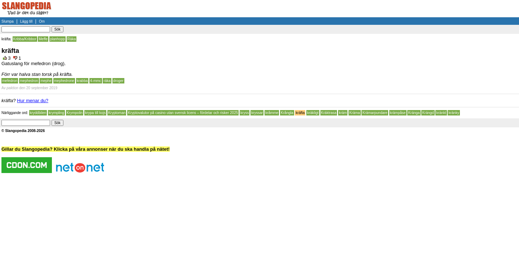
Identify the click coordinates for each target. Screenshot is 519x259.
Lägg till (26, 21)
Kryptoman (116, 113)
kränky (453, 113)
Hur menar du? (32, 100)
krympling (56, 113)
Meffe (43, 39)
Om (42, 21)
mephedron (29, 81)
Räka (71, 39)
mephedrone (64, 81)
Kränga (414, 113)
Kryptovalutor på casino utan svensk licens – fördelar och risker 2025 (183, 113)
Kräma (354, 113)
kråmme (271, 113)
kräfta (300, 113)
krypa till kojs (95, 113)
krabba (82, 81)
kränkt (441, 113)
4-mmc (95, 81)
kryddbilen (38, 113)
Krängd (428, 113)
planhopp (57, 39)
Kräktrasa (329, 113)
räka (106, 81)
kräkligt (313, 113)
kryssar (257, 113)
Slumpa (7, 21)
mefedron (9, 81)
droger (118, 81)
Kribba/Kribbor (24, 39)
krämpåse (398, 113)
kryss (244, 113)
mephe (46, 81)
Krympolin (75, 113)
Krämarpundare (374, 113)
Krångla (287, 113)
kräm (343, 113)
